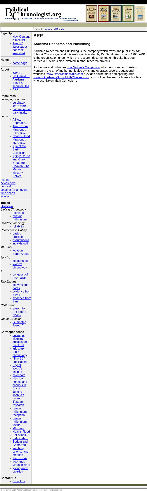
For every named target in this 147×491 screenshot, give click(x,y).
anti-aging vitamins (19, 337)
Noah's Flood (21, 431)
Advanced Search (54, 29)
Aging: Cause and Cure (21, 158)
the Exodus (20, 458)
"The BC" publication (20, 360)
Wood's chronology (20, 266)
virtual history (21, 464)
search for (19, 308)
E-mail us (19, 481)
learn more (20, 105)
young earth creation (20, 470)
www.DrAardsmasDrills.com (64, 74)
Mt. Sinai (18, 428)
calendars (19, 375)
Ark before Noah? (19, 313)
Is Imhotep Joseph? (19, 324)
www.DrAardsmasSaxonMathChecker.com (61, 77)
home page (20, 63)
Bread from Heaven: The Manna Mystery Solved (21, 169)
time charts (8, 193)
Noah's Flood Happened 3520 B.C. (21, 139)
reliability (18, 226)
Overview (7, 206)
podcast (6, 186)
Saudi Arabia (21, 253)
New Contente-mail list (21, 38)
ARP (16, 89)
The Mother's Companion (83, 67)
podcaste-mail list (20, 48)
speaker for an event (14, 189)
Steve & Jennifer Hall (21, 84)
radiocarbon (20, 438)
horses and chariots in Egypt (20, 385)
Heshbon (18, 378)
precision (18, 236)
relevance (19, 212)
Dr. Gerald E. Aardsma (21, 78)
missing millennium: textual (20, 422)
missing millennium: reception (20, 412)
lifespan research (18, 403)
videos (5, 196)
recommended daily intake (22, 111)
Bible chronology (20, 353)
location (18, 250)
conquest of (20, 260)
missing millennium (20, 218)
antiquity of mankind (20, 343)
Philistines (19, 435)
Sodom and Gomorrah (20, 443)
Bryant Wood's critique (17, 368)
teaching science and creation (20, 451)
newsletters (8, 183)
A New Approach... (20, 121)
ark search (19, 348)
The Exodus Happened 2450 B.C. (20, 129)
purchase (19, 102)
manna (5, 179)
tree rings (19, 461)
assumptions (21, 240)
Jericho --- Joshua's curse (19, 395)
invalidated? (20, 243)
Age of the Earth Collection (19, 149)
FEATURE (19, 277)
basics (17, 233)
